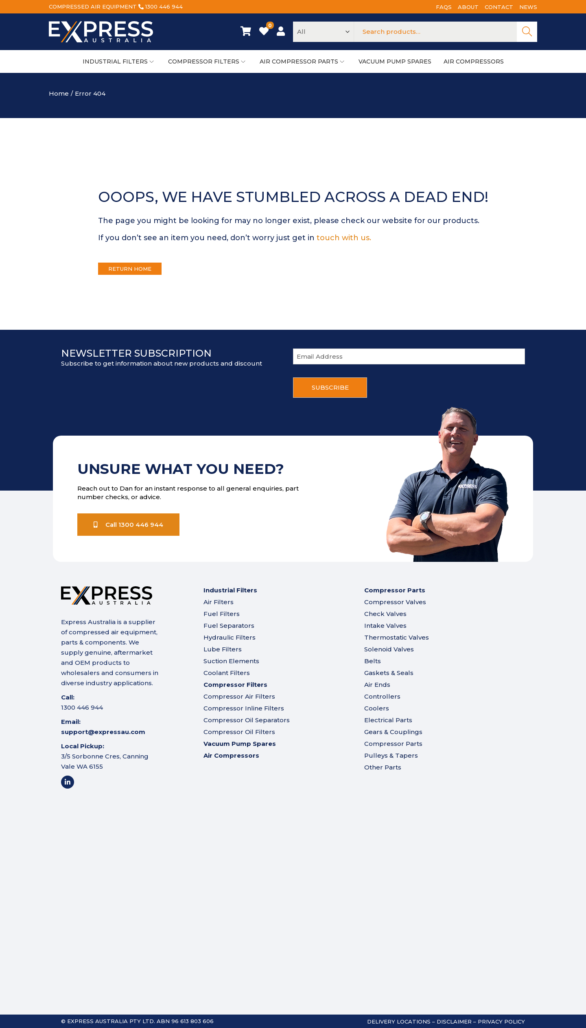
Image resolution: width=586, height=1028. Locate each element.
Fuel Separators (228, 625)
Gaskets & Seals (388, 673)
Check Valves (385, 614)
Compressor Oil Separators (246, 720)
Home (59, 93)
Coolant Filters (226, 673)
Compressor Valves (395, 602)
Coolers (376, 708)
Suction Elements (231, 661)
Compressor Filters (235, 684)
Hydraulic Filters (229, 637)
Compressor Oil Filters (239, 732)
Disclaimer (454, 1021)
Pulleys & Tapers (391, 755)
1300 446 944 (164, 6)
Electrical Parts (388, 720)
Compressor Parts (393, 743)
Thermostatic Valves (396, 637)
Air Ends (377, 684)
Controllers (382, 696)
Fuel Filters (221, 614)
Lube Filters (222, 649)
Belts (372, 661)
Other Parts (382, 767)
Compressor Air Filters (239, 696)
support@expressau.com (103, 732)
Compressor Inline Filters (243, 708)
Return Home (129, 268)
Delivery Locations (399, 1021)
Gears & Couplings (393, 732)
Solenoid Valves (389, 649)
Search (527, 32)
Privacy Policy (501, 1021)
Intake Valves (385, 625)
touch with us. (344, 237)
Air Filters (218, 602)
